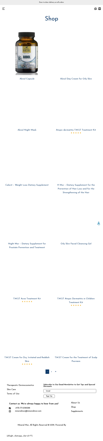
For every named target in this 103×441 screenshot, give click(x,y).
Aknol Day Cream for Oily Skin (76, 79)
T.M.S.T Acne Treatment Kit (27, 299)
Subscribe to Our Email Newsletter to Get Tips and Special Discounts (69, 387)
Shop (73, 408)
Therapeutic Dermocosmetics (20, 387)
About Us (75, 404)
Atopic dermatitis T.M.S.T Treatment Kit (76, 130)
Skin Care (11, 391)
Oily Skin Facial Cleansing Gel (76, 244)
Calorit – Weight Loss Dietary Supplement (27, 185)
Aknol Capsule (27, 79)
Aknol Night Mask (27, 130)
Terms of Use (13, 395)
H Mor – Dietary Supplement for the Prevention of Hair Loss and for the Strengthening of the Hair (76, 189)
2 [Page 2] (51, 372)
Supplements (77, 413)
